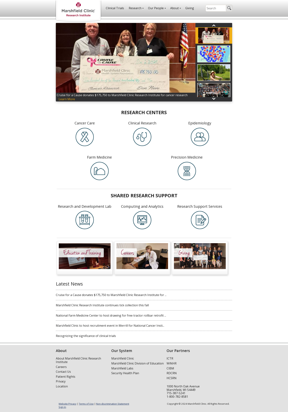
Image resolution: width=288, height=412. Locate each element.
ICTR (170, 358)
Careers (61, 367)
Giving (189, 8)
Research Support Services (199, 206)
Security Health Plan (125, 373)
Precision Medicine (187, 157)
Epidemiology (199, 123)
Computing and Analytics (142, 206)
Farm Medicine (99, 157)
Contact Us (63, 372)
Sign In (62, 407)
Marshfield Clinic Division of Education (137, 363)
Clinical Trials (115, 8)
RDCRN (172, 373)
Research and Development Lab (84, 206)
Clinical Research (142, 123)
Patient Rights (65, 377)
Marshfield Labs (122, 368)
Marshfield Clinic (122, 358)
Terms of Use (86, 403)
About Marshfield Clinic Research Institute (78, 360)
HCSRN (172, 378)
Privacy (61, 381)
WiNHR (172, 363)
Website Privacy (67, 403)
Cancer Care (85, 123)
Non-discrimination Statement (112, 403)
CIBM (170, 368)
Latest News (69, 283)
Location (62, 386)
